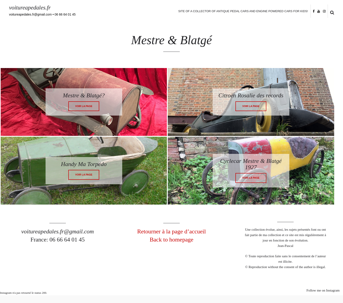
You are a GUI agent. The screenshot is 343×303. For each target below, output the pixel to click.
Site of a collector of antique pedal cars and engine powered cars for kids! (243, 11)
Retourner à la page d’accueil (171, 231)
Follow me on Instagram (323, 290)
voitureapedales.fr (30, 7)
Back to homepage (171, 240)
